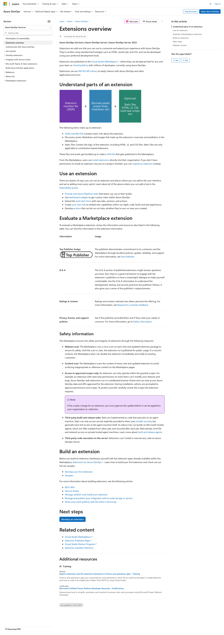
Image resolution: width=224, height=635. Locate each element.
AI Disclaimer (9, 626)
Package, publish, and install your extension (86, 494)
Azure (69, 21)
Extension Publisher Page (77, 540)
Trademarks (118, 626)
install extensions (100, 159)
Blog (39, 626)
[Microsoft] (5, 4)
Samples (69, 475)
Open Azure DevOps (210, 11)
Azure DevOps (81, 21)
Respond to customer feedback (132, 304)
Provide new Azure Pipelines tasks (81, 193)
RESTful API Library (87, 71)
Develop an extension (72, 519)
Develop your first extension (79, 471)
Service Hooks (72, 490)
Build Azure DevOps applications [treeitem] (20, 68)
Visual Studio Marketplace (104, 61)
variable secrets (143, 421)
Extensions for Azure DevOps (87, 462)
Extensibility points (68, 187)
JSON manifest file (74, 133)
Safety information (142, 321)
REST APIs (70, 487)
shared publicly (80, 65)
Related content (180, 45)
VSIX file (111, 154)
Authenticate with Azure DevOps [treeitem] (20, 46)
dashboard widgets (78, 197)
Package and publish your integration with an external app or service (99, 498)
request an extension (142, 163)
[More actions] (162, 21)
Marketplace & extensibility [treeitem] (17, 38)
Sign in (218, 3)
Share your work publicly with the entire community (91, 501)
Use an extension (180, 30)
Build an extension (181, 37)
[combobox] (28, 27)
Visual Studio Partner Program (80, 544)
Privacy (62, 626)
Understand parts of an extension (187, 26)
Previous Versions (26, 626)
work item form (83, 200)
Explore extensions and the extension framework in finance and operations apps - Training (99, 574)
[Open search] (210, 3)
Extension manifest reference (79, 547)
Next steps (177, 41)
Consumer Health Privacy (82, 626)
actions (77, 208)
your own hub (79, 204)
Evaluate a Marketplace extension (187, 34)
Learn (61, 21)
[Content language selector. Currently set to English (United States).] (16, 619)
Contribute (51, 626)
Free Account (191, 11)
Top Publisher (127, 256)
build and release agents (150, 432)
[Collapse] (49, 21)
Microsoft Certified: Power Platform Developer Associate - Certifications (91, 588)
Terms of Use (104, 626)
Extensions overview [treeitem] (15, 42)
